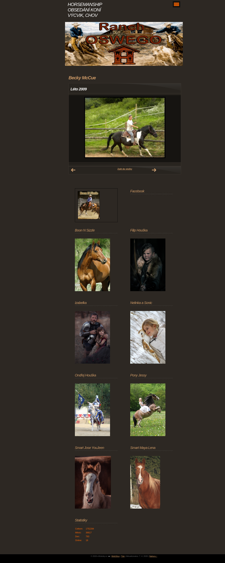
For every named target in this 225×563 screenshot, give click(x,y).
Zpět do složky (124, 169)
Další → (154, 170)
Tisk (123, 556)
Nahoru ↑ (153, 556)
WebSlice (115, 556)
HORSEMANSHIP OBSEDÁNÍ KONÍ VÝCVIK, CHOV (85, 10)
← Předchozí (73, 170)
